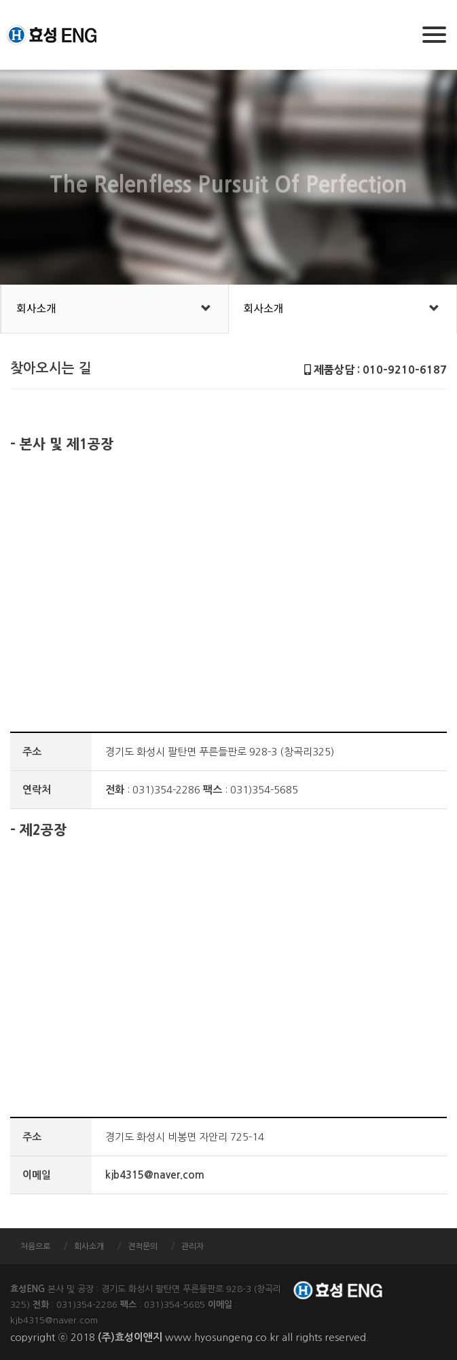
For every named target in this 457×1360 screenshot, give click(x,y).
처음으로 (35, 1246)
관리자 (192, 1246)
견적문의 (143, 1246)
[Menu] (434, 34)
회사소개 (36, 308)
